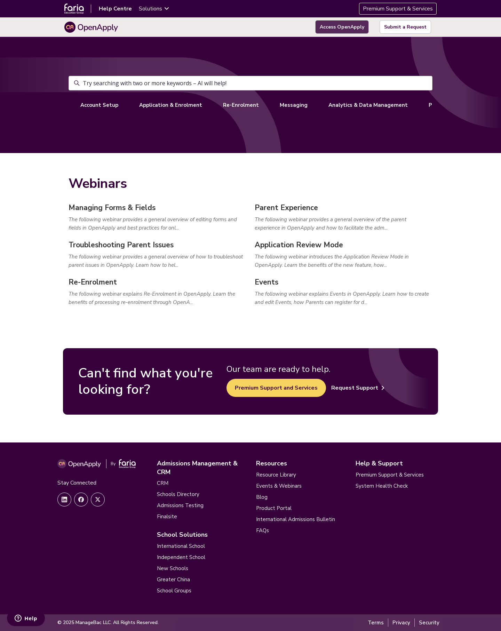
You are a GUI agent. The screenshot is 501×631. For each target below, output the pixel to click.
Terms (376, 622)
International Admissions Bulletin (295, 519)
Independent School (181, 557)
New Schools (172, 568)
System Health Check (382, 485)
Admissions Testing (180, 505)
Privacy (401, 622)
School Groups (174, 590)
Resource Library (276, 474)
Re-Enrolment (241, 105)
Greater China (173, 579)
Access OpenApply (342, 27)
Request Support (357, 388)
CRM (162, 483)
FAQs (262, 530)
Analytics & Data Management (368, 105)
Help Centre (115, 9)
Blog (262, 497)
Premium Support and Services (276, 388)
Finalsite (167, 516)
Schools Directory (178, 494)
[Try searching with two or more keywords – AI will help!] (250, 83)
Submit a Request (405, 27)
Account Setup (99, 105)
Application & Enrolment (170, 105)
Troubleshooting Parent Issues (121, 245)
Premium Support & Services (398, 9)
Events (266, 282)
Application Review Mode (299, 245)
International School (181, 546)
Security (429, 622)
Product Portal (274, 508)
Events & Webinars (279, 485)
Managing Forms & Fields (112, 208)
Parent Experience (286, 208)
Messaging (294, 105)
